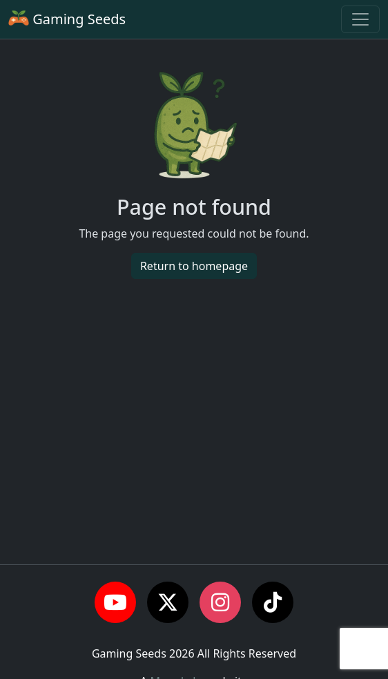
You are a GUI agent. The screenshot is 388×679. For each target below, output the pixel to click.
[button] (115, 602)
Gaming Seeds (67, 19)
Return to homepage (194, 266)
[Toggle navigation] (360, 19)
